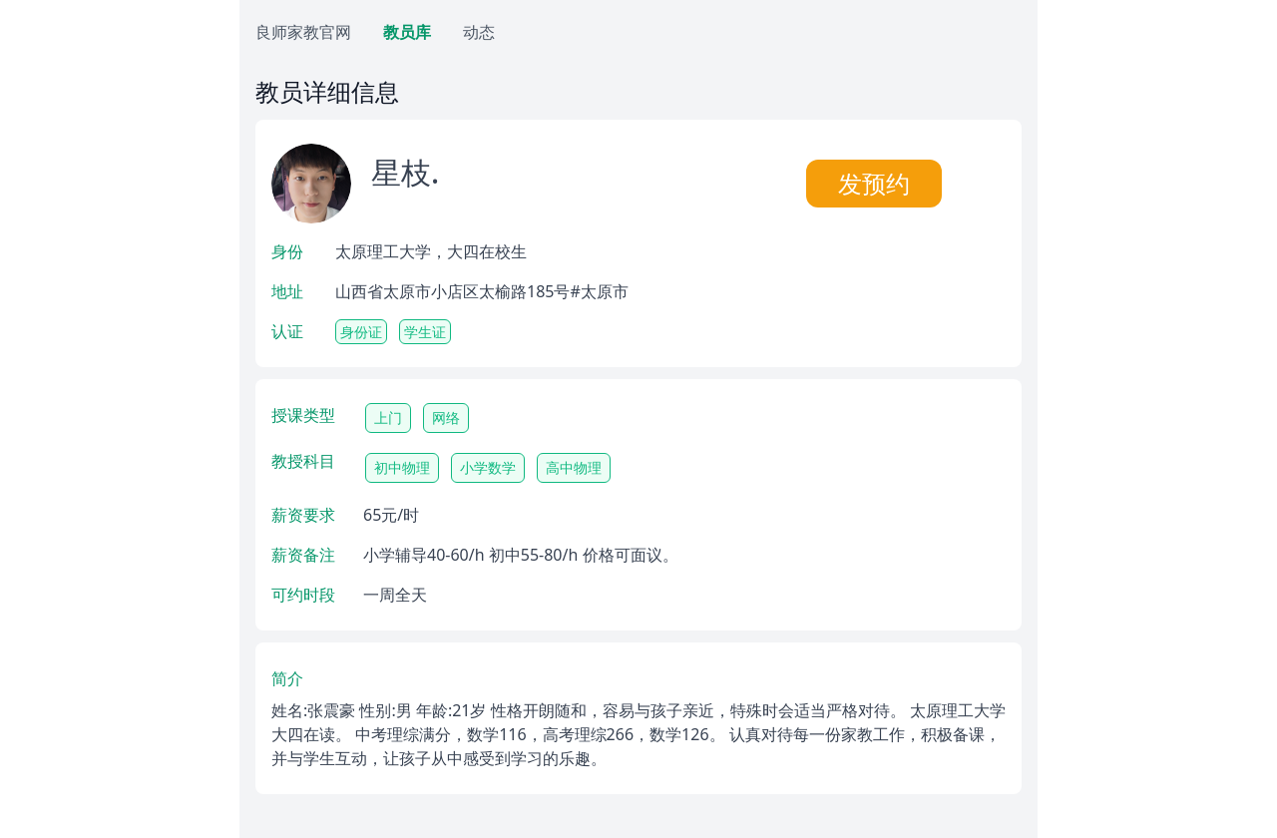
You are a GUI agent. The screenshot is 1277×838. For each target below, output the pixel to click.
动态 (479, 32)
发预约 (874, 183)
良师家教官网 (303, 32)
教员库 (407, 32)
